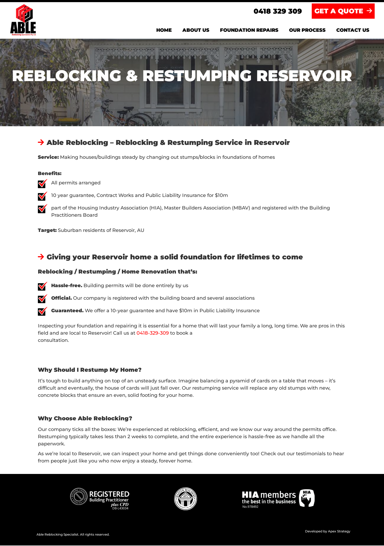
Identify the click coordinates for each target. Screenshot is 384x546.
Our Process (307, 31)
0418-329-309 (153, 334)
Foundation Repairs (249, 31)
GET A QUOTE (343, 11)
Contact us (352, 31)
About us (195, 31)
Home (164, 31)
